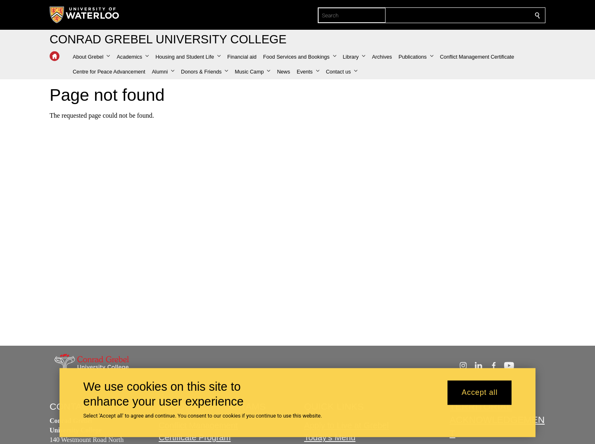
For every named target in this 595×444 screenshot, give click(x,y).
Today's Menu (329, 437)
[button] (91, 57)
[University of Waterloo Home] (85, 15)
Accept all (479, 393)
